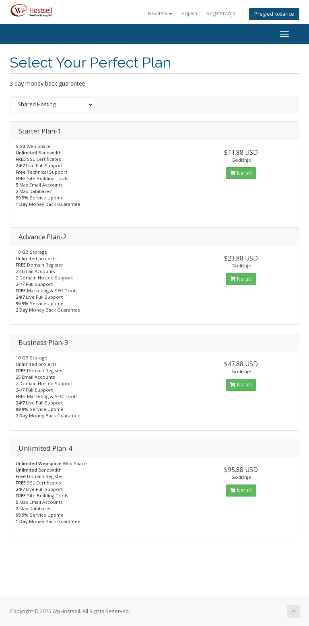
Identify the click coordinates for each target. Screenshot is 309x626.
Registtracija (220, 13)
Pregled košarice (274, 13)
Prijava (189, 13)
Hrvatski (160, 13)
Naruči (241, 173)
